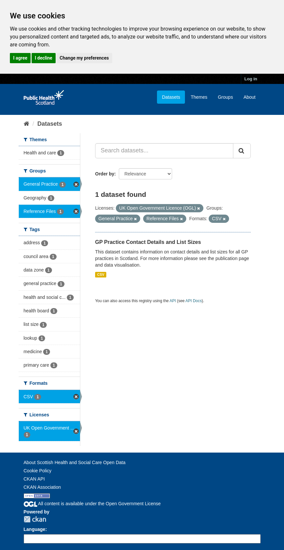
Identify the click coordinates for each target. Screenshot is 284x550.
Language (34, 529)
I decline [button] (43, 58)
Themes (199, 97)
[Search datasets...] (164, 150)
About (250, 97)
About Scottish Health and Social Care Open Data (75, 462)
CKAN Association (42, 487)
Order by (104, 173)
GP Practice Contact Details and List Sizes (148, 242)
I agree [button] (20, 58)
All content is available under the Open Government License (92, 503)
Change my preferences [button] (84, 58)
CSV (100, 274)
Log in (251, 78)
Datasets (171, 97)
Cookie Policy (38, 470)
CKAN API (34, 479)
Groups (225, 97)
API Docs (194, 301)
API (172, 301)
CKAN (35, 519)
